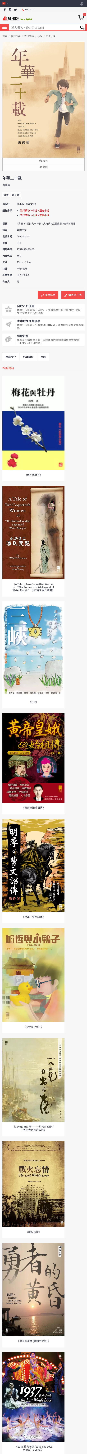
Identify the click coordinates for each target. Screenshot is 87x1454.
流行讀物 (29, 36)
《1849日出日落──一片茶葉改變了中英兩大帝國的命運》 (33, 1128)
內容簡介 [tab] (11, 357)
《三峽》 (33, 702)
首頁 (4, 36)
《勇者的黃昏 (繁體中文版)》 (33, 1341)
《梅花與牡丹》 (33, 475)
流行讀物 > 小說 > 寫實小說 (34, 215)
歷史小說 (51, 36)
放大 (43, 161)
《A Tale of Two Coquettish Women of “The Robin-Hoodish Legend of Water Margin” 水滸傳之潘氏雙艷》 (34, 587)
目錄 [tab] (43, 357)
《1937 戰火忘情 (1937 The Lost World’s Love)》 (33, 1447)
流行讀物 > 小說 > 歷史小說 (34, 210)
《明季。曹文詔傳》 (33, 917)
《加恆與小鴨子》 (33, 1027)
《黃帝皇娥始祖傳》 (33, 807)
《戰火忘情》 (33, 1232)
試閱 (43, 167)
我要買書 (16, 36)
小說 (39, 36)
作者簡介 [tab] (28, 357)
